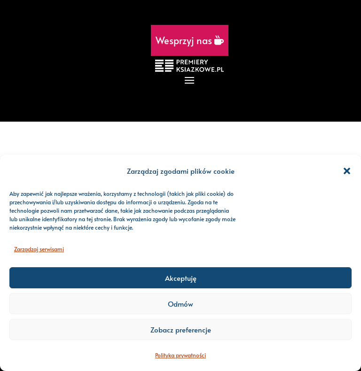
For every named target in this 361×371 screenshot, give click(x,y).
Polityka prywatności (180, 355)
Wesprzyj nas (190, 40)
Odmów (180, 304)
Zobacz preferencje (180, 329)
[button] (347, 171)
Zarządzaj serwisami (39, 249)
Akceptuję (180, 278)
